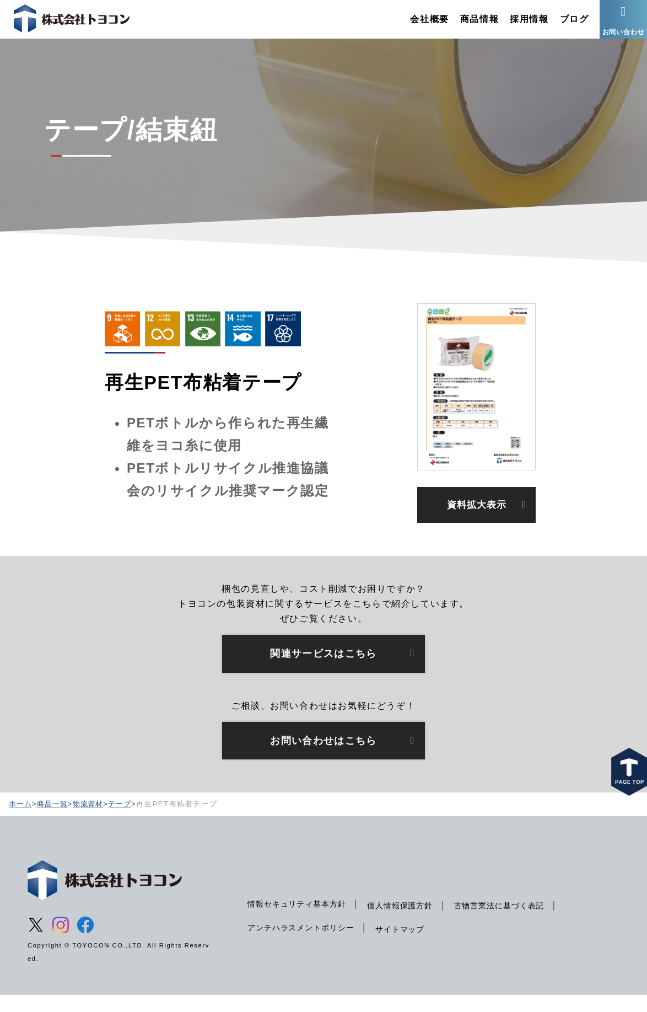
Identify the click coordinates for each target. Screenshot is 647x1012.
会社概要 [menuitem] (416, 24)
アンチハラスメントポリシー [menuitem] (303, 944)
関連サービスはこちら (323, 668)
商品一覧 (54, 821)
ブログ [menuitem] (560, 24)
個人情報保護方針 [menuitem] (406, 922)
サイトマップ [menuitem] (406, 945)
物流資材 (91, 821)
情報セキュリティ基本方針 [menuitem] (299, 920)
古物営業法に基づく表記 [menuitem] (509, 922)
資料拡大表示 (476, 517)
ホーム (21, 821)
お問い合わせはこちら (323, 756)
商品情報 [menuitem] (465, 24)
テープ (124, 821)
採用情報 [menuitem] (516, 24)
